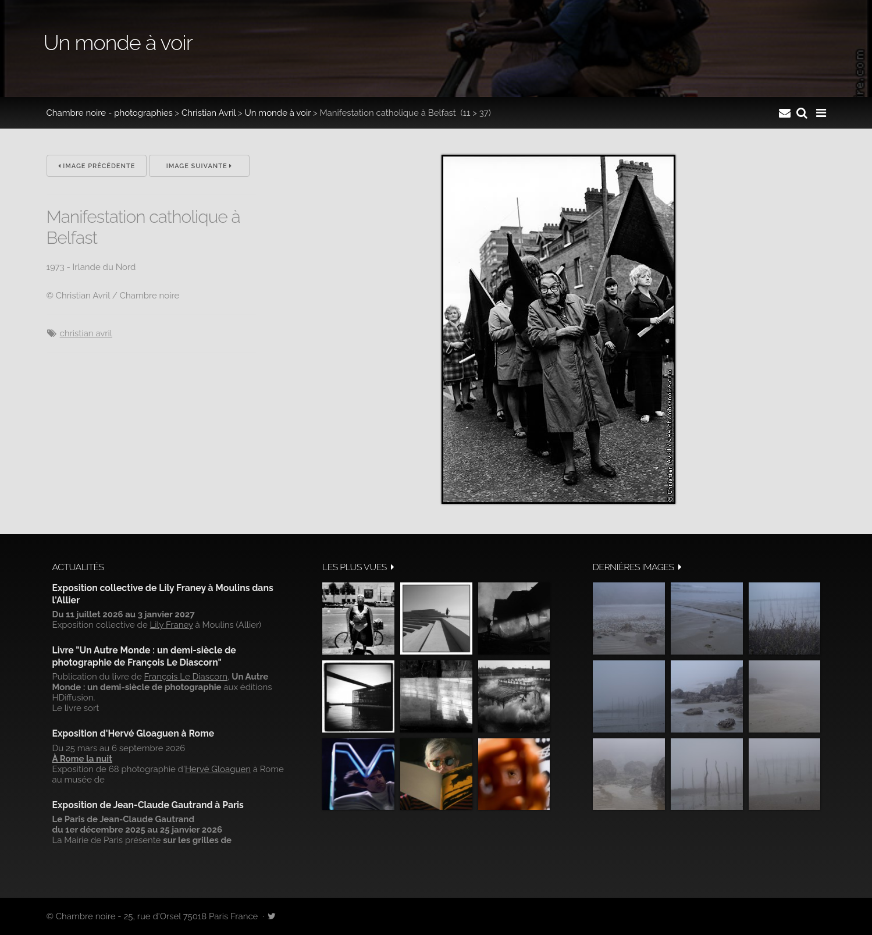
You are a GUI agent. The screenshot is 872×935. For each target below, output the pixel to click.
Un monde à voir (278, 113)
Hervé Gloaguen (218, 769)
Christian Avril (208, 113)
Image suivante (199, 166)
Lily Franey (171, 625)
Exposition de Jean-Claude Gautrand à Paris (148, 804)
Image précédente (97, 166)
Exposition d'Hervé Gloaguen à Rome (133, 733)
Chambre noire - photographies (110, 113)
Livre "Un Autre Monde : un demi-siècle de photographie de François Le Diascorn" (144, 656)
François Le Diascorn (186, 676)
